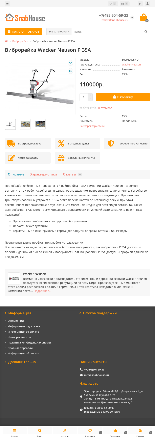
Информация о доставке (24, 326)
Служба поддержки (98, 313)
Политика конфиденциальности (29, 342)
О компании (16, 321)
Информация (18, 313)
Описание (16, 174)
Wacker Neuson (131, 64)
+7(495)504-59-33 (94, 369)
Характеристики (43, 174)
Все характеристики (92, 126)
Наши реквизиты (19, 337)
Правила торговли (20, 348)
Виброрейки (20, 41)
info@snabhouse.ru (96, 375)
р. (140, 3)
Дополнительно (20, 361)
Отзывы (72, 174)
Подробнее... (42, 291)
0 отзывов (105, 108)
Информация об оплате (23, 331)
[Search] (110, 31)
